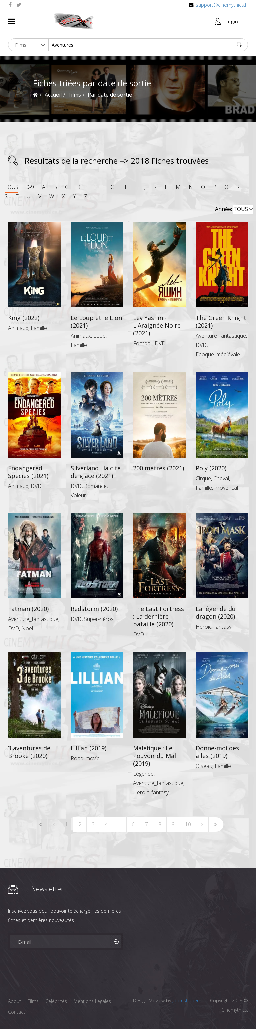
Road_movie (85, 758)
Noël (27, 628)
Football (142, 343)
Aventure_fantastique (221, 335)
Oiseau (204, 766)
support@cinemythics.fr (222, 5)
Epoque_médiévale (218, 354)
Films (33, 1001)
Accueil (53, 94)
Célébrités (56, 1001)
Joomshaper (185, 1000)
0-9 (30, 187)
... (119, 824)
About (14, 1001)
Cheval (221, 478)
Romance (95, 486)
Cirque (203, 478)
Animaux (18, 328)
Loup (99, 335)
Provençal (226, 487)
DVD (160, 343)
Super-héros (99, 619)
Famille (39, 328)
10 (188, 824)
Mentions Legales (92, 1001)
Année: (234, 209)
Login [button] (231, 21)
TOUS (11, 187)
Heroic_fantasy (213, 626)
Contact (16, 1012)
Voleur (78, 495)
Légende (143, 773)
